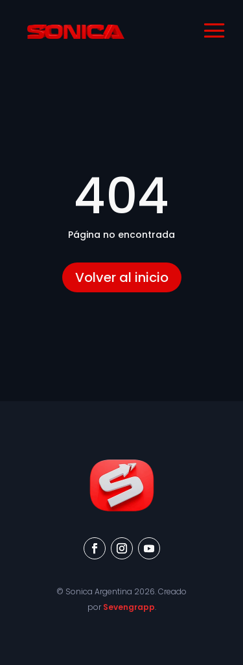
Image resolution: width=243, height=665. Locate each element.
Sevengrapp (129, 606)
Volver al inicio (121, 277)
